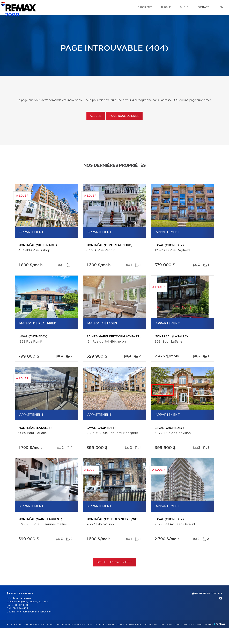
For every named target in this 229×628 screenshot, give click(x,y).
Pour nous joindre (124, 116)
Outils (184, 7)
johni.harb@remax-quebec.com (34, 612)
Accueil (96, 116)
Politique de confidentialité (129, 624)
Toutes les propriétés (114, 562)
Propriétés (145, 7)
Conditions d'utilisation (159, 624)
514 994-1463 (20, 608)
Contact (203, 7)
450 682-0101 (20, 605)
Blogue (166, 7)
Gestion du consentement (188, 624)
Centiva (219, 624)
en (221, 7)
